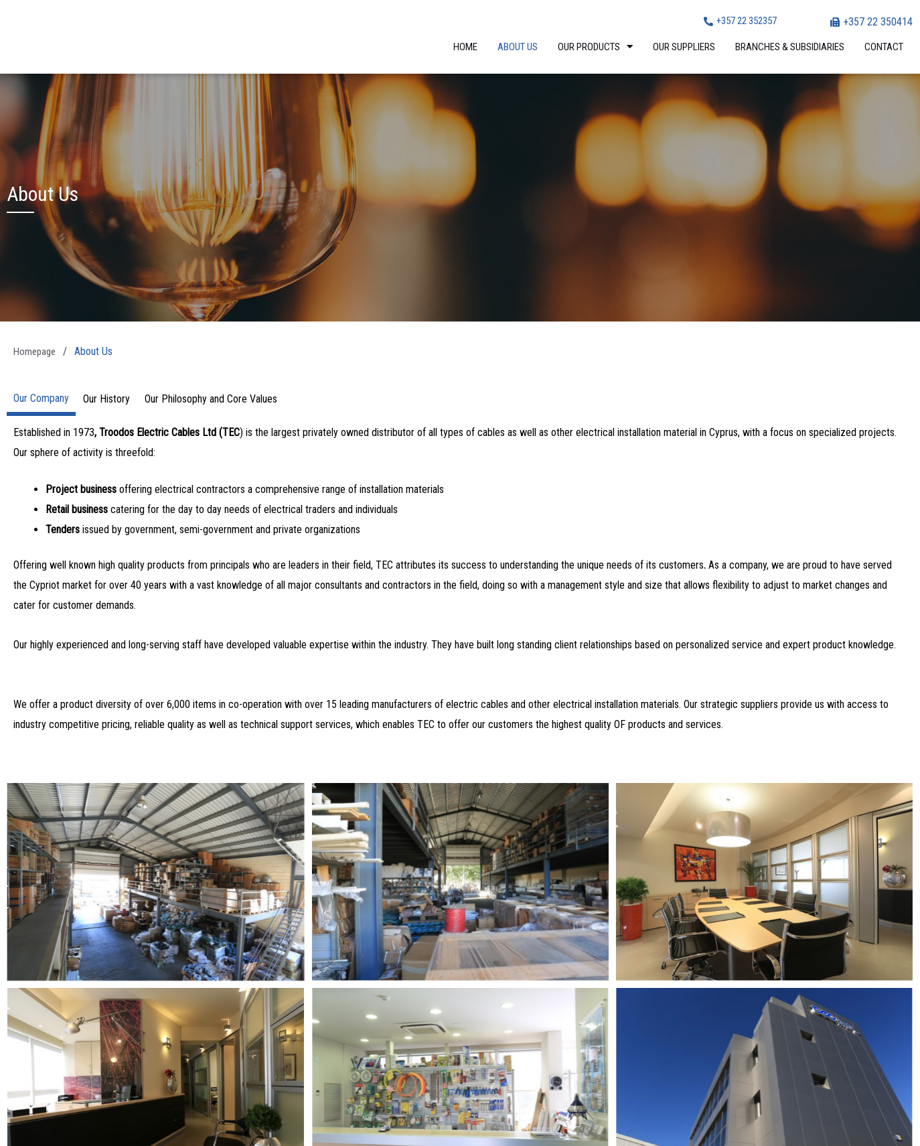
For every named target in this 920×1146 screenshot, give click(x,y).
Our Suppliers (684, 47)
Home (465, 47)
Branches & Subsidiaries (789, 47)
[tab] (41, 399)
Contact (883, 47)
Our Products (595, 46)
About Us (517, 47)
